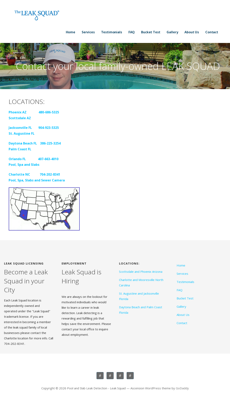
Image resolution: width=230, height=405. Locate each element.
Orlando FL (17, 159)
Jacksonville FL (20, 127)
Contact (211, 32)
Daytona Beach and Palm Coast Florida (140, 309)
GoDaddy (182, 388)
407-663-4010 (48, 159)
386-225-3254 (50, 143)
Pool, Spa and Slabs (24, 164)
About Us (191, 32)
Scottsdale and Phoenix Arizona (140, 272)
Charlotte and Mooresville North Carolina (141, 282)
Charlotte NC (19, 174)
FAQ (131, 32)
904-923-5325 (48, 127)
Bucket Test (150, 32)
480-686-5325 (49, 112)
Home (70, 32)
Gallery (172, 32)
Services (88, 32)
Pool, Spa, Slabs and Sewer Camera (37, 180)
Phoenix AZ (18, 112)
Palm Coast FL (20, 149)
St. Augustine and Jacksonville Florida (139, 296)
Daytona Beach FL (23, 143)
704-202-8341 (50, 174)
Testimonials (111, 32)
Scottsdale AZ (20, 118)
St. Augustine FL (22, 133)
